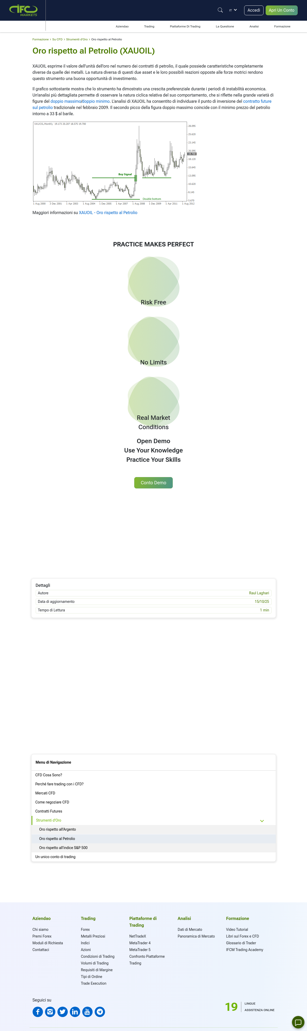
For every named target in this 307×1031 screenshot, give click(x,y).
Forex (85, 929)
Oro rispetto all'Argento (57, 829)
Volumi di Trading (95, 963)
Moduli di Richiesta (48, 943)
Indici (85, 943)
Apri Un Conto (281, 10)
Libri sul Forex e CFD (242, 936)
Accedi (254, 10)
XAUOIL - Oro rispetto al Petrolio (108, 212)
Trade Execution (94, 983)
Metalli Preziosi (93, 936)
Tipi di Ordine (91, 977)
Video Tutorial (237, 929)
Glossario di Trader (241, 943)
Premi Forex (42, 936)
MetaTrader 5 (140, 950)
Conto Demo (153, 482)
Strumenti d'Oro (48, 820)
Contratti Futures (48, 811)
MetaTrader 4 (140, 943)
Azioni (86, 950)
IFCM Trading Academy (244, 950)
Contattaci (41, 950)
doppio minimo (96, 101)
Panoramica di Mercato (196, 936)
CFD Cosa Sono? (48, 775)
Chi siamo (41, 929)
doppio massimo (65, 101)
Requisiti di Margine (97, 970)
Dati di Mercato (190, 929)
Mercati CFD (45, 793)
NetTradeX (137, 936)
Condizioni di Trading (98, 956)
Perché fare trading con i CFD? (59, 784)
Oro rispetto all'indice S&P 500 (63, 848)
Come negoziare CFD (52, 802)
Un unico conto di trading (55, 857)
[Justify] (220, 10)
